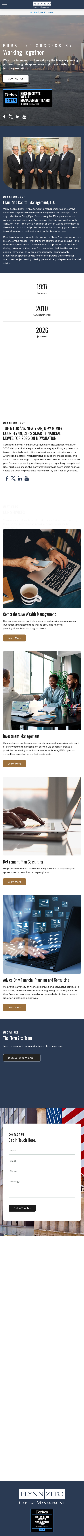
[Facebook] (4, 117)
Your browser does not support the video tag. (42, 1083)
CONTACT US (16, 78)
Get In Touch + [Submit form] (22, 1208)
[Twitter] (11, 116)
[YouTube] (24, 117)
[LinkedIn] (17, 117)
